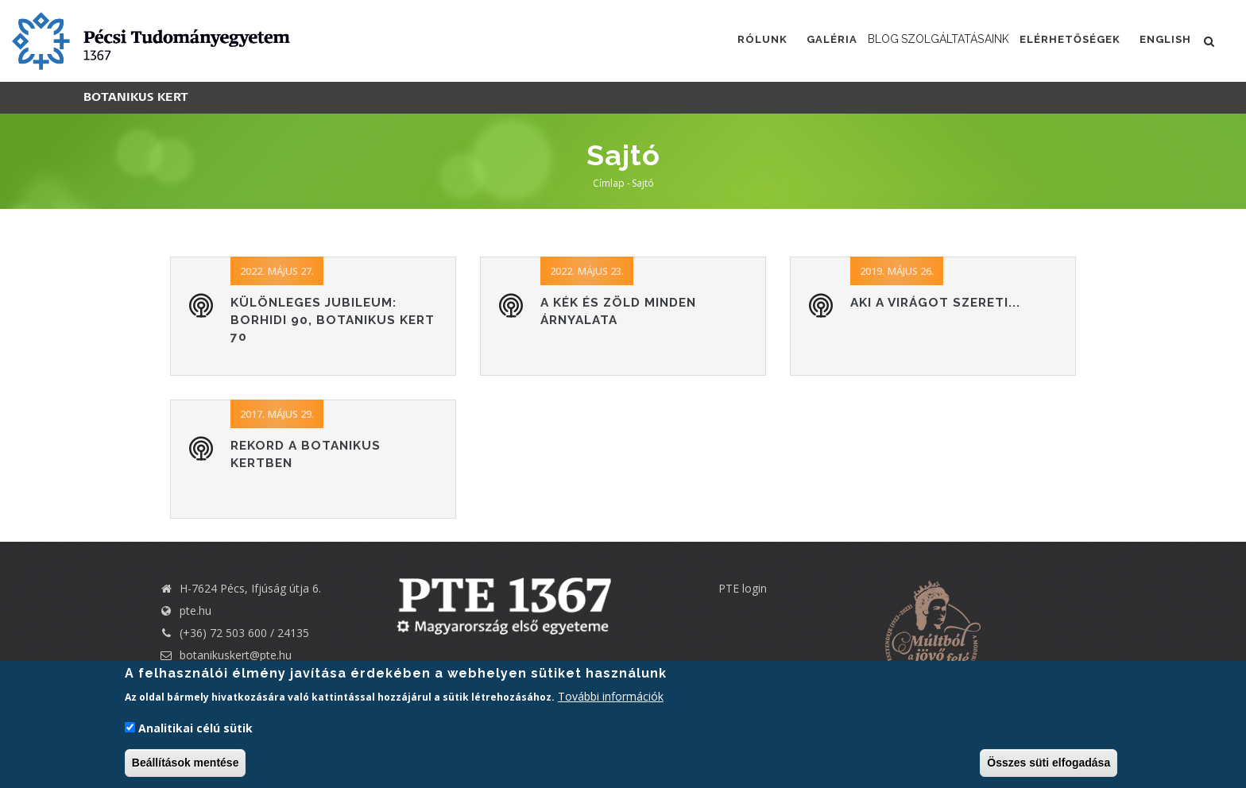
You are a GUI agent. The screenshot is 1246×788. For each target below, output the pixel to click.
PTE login (742, 588)
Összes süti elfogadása (1048, 762)
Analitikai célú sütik (195, 728)
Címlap (609, 183)
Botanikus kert (135, 97)
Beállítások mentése (185, 762)
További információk (611, 697)
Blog (843, 39)
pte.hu (195, 610)
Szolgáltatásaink (939, 39)
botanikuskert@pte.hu (225, 654)
